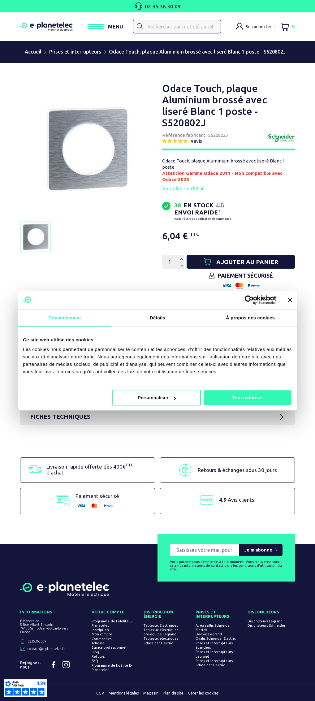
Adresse (98, 643)
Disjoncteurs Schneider (266, 625)
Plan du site (173, 693)
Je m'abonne (258, 549)
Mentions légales (124, 693)
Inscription (100, 630)
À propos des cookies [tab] (250, 317)
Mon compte (102, 634)
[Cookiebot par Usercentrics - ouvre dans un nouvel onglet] (249, 300)
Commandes (101, 639)
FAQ (95, 661)
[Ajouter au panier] (241, 262)
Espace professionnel (109, 648)
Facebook (53, 665)
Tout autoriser (247, 397)
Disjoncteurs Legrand (265, 621)
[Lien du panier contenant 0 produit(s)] (287, 26)
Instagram (66, 665)
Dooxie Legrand (209, 634)
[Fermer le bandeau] (290, 300)
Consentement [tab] (64, 317)
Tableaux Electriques (161, 625)
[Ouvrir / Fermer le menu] (105, 26)
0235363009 (37, 641)
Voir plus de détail (183, 188)
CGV (100, 693)
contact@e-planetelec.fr (46, 649)
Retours (98, 656)
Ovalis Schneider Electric (215, 639)
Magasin (150, 693)
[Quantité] (169, 262)
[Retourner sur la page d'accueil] (64, 594)
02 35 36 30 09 (158, 6)
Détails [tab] (157, 317)
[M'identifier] (255, 26)
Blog (95, 652)
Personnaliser (157, 397)
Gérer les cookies (203, 693)
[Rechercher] (140, 26)
